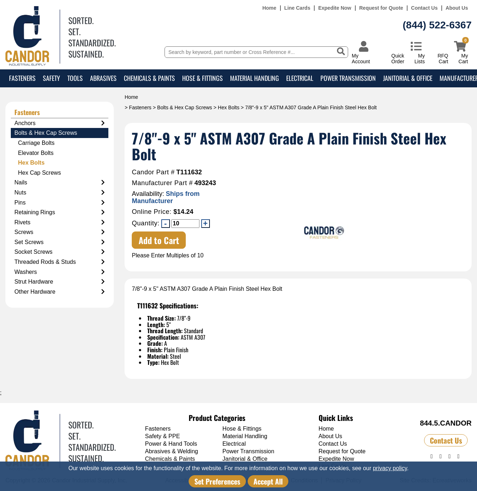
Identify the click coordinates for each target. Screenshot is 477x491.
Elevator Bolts (36, 153)
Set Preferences (217, 481)
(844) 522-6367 (437, 25)
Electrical (299, 78)
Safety (51, 78)
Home (269, 8)
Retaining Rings (59, 212)
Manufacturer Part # (162, 183)
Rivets (59, 222)
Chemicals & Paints (149, 78)
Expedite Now (334, 8)
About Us (457, 8)
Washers (59, 272)
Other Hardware (59, 292)
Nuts (59, 192)
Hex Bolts (228, 107)
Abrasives (103, 78)
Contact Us (424, 8)
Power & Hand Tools (171, 444)
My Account (361, 58)
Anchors (59, 123)
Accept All (268, 481)
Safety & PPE (162, 436)
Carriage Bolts (36, 143)
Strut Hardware (59, 282)
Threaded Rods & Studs (59, 262)
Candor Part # (153, 172)
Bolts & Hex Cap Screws (184, 107)
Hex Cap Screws (39, 173)
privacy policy (390, 468)
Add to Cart (159, 240)
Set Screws (59, 242)
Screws (59, 232)
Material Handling (254, 78)
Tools (75, 78)
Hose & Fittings (202, 78)
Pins (59, 202)
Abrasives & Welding (171, 451)
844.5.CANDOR (446, 423)
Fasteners (22, 78)
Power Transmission (348, 78)
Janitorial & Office (407, 78)
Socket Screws (59, 252)
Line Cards (297, 8)
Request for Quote (381, 8)
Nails (59, 182)
